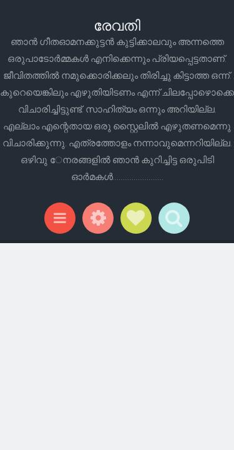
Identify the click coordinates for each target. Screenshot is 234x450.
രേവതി (117, 25)
